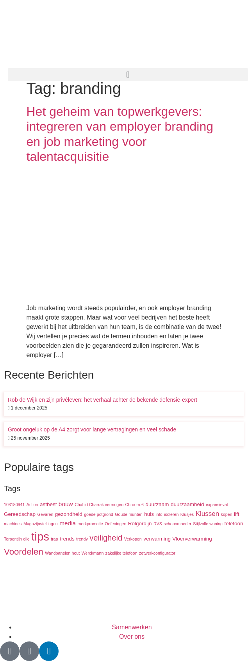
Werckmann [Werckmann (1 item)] (93, 553)
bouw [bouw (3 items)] (66, 504)
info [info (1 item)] (158, 514)
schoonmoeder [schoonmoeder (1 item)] (177, 523)
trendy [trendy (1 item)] (82, 539)
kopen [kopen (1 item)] (226, 514)
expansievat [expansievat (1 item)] (217, 504)
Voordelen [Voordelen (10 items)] (23, 552)
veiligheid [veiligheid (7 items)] (105, 537)
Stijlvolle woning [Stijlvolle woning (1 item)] (208, 523)
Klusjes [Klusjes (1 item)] (187, 514)
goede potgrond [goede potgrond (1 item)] (98, 514)
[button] (128, 74)
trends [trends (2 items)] (67, 539)
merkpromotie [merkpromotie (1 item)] (90, 523)
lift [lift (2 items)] (236, 514)
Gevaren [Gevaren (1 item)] (45, 514)
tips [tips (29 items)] (40, 536)
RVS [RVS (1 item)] (157, 523)
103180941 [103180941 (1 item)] (14, 504)
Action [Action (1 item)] (32, 504)
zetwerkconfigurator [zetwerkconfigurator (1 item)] (157, 553)
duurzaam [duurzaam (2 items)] (157, 504)
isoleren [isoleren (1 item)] (171, 514)
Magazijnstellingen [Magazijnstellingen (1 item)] (40, 523)
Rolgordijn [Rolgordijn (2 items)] (140, 523)
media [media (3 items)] (67, 523)
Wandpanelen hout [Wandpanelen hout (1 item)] (62, 553)
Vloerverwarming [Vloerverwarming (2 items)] (192, 539)
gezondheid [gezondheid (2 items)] (68, 514)
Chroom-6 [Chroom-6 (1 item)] (134, 504)
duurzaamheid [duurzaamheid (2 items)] (187, 504)
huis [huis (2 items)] (149, 514)
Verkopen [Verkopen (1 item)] (133, 539)
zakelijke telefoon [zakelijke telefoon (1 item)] (121, 553)
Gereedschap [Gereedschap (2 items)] (20, 514)
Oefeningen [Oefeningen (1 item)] (115, 523)
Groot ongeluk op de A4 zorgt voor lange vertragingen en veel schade (92, 429)
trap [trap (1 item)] (54, 539)
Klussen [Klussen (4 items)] (207, 513)
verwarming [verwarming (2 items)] (157, 539)
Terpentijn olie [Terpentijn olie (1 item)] (17, 539)
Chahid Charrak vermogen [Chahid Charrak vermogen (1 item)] (99, 504)
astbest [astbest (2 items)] (48, 504)
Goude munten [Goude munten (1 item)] (129, 514)
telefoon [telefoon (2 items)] (233, 523)
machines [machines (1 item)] (13, 523)
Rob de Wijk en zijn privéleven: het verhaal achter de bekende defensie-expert (102, 400)
